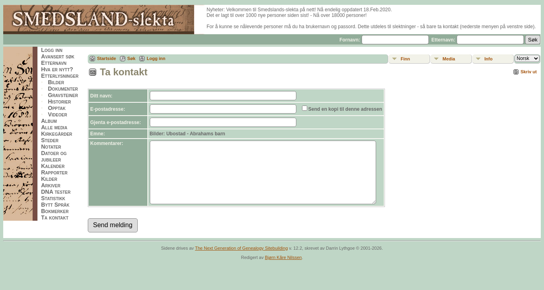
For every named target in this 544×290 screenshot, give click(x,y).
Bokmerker (54, 211)
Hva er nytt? (57, 69)
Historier (59, 101)
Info (488, 58)
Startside (106, 58)
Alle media (54, 127)
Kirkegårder (56, 133)
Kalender (52, 166)
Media (449, 58)
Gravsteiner (63, 95)
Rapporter (54, 172)
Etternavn (53, 63)
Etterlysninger (60, 75)
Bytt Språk (55, 204)
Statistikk (53, 198)
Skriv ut (529, 71)
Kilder (49, 179)
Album (49, 121)
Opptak (57, 108)
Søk (131, 58)
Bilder (56, 82)
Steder (49, 140)
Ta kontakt (54, 217)
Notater (51, 146)
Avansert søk (57, 56)
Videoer (57, 114)
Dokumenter (63, 88)
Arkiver (50, 185)
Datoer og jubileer (54, 156)
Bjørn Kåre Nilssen (283, 269)
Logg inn (51, 50)
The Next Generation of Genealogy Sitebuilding (241, 260)
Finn (405, 58)
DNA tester (55, 191)
